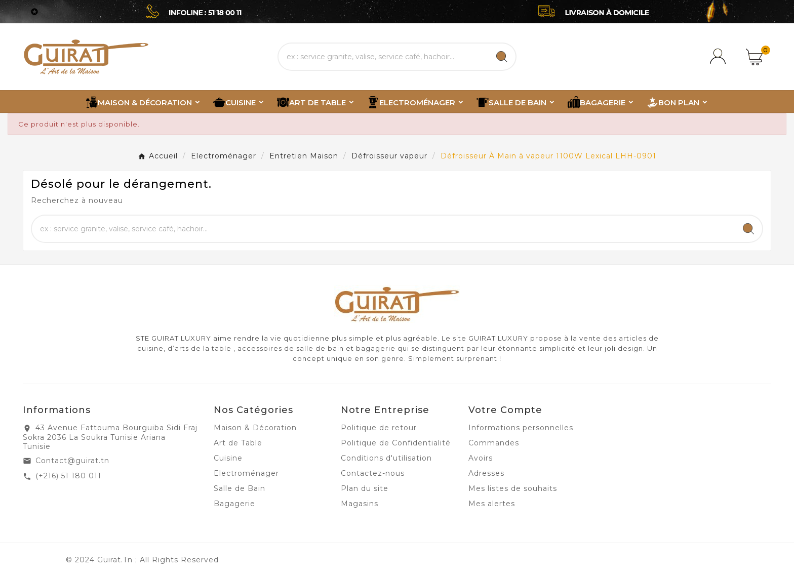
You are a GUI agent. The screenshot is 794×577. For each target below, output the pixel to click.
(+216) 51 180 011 (68, 475)
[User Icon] (719, 57)
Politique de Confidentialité (396, 442)
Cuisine (228, 458)
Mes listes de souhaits (512, 488)
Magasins (359, 503)
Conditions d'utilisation (386, 458)
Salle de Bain (239, 488)
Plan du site (364, 488)
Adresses (486, 473)
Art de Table (238, 442)
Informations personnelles (520, 427)
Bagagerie (234, 503)
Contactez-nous (373, 473)
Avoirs (480, 458)
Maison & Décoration (255, 427)
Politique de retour (379, 427)
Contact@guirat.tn (72, 460)
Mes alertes (491, 503)
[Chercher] (384, 57)
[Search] (501, 56)
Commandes (493, 442)
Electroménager (246, 473)
